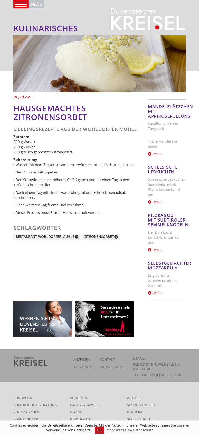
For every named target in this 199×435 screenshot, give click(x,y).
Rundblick (22, 398)
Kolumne (135, 412)
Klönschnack (25, 419)
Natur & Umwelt (85, 405)
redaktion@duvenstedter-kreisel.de (157, 366)
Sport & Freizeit (141, 405)
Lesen (155, 153)
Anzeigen (81, 359)
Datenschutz (111, 366)
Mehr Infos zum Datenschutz (130, 430)
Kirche (76, 412)
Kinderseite (80, 419)
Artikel (133, 398)
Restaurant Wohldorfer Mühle (45, 236)
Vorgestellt (81, 398)
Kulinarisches (26, 412)
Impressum (83, 366)
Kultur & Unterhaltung (35, 405)
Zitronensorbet (99, 236)
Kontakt (107, 359)
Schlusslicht (139, 419)
